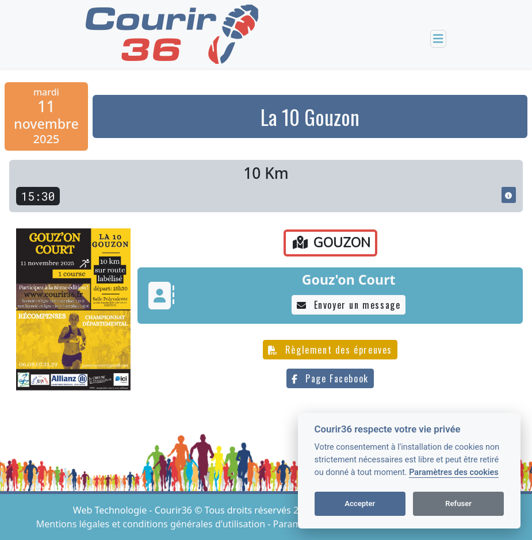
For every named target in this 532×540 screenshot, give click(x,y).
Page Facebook (330, 378)
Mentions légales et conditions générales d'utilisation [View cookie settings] (151, 524)
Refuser (458, 503)
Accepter (360, 503)
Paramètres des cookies (453, 472)
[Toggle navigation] (438, 39)
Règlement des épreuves (330, 350)
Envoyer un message (348, 305)
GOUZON (331, 243)
